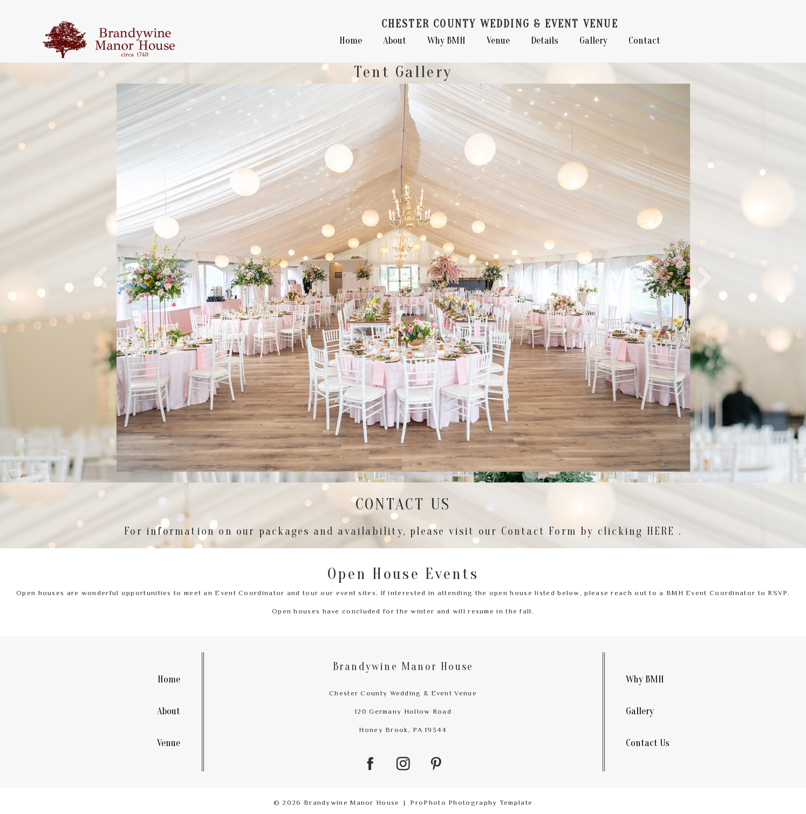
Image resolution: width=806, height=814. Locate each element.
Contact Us (648, 740)
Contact (644, 39)
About (394, 39)
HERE (661, 528)
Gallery (593, 39)
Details (544, 39)
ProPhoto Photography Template (471, 800)
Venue (498, 39)
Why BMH (446, 39)
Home (350, 39)
